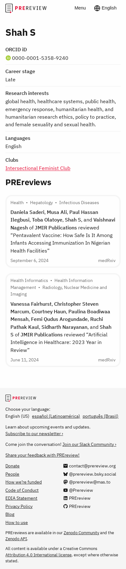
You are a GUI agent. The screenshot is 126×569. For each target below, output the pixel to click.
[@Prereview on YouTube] (78, 490)
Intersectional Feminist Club (37, 168)
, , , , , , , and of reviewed (60, 326)
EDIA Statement (21, 498)
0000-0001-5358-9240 (40, 57)
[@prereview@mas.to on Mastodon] (86, 482)
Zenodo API (16, 538)
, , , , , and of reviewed (62, 231)
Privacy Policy (19, 506)
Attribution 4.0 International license (38, 554)
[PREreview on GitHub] (77, 506)
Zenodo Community (81, 532)
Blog (9, 514)
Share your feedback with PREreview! (42, 455)
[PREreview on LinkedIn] (77, 498)
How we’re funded (23, 482)
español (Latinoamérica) (56, 416)
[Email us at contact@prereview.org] (89, 466)
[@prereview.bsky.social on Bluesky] (89, 474)
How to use (16, 522)
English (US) (17, 416)
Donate (12, 466)
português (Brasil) (100, 416)
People (12, 474)
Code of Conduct (22, 490)
